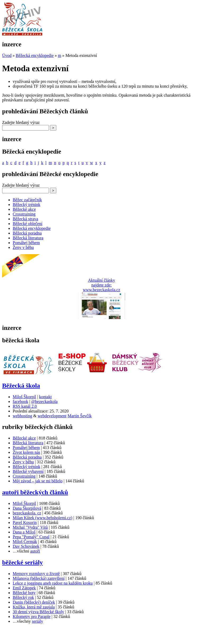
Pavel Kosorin (25, 522)
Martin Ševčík (80, 416)
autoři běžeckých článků (35, 492)
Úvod (7, 55)
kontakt (45, 396)
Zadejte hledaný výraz (21, 122)
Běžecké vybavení (28, 471)
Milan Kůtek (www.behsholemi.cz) (42, 517)
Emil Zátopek (24, 588)
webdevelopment (52, 416)
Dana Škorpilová (27, 508)
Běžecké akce (24, 209)
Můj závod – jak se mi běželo (37, 481)
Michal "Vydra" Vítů (30, 527)
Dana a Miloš (24, 532)
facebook (20, 401)
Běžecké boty (24, 592)
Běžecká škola (21, 385)
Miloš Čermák (25, 541)
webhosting (22, 416)
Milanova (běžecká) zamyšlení (38, 578)
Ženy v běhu (23, 247)
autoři (35, 551)
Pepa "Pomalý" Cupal (31, 537)
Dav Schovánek (26, 546)
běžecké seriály (22, 562)
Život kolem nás (26, 452)
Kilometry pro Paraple (31, 616)
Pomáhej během (26, 242)
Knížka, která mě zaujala (34, 607)
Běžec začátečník (27, 200)
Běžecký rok (23, 597)
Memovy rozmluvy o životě (36, 573)
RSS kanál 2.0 (25, 406)
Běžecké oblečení (27, 223)
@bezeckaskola (44, 401)
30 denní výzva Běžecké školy (38, 611)
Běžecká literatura (28, 238)
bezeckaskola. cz (27, 513)
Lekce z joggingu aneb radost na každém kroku (53, 583)
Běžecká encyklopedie (35, 55)
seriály (37, 621)
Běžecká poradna (27, 233)
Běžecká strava (25, 219)
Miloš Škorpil (24, 396)
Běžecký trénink (26, 204)
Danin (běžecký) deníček (34, 602)
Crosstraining (24, 214)
